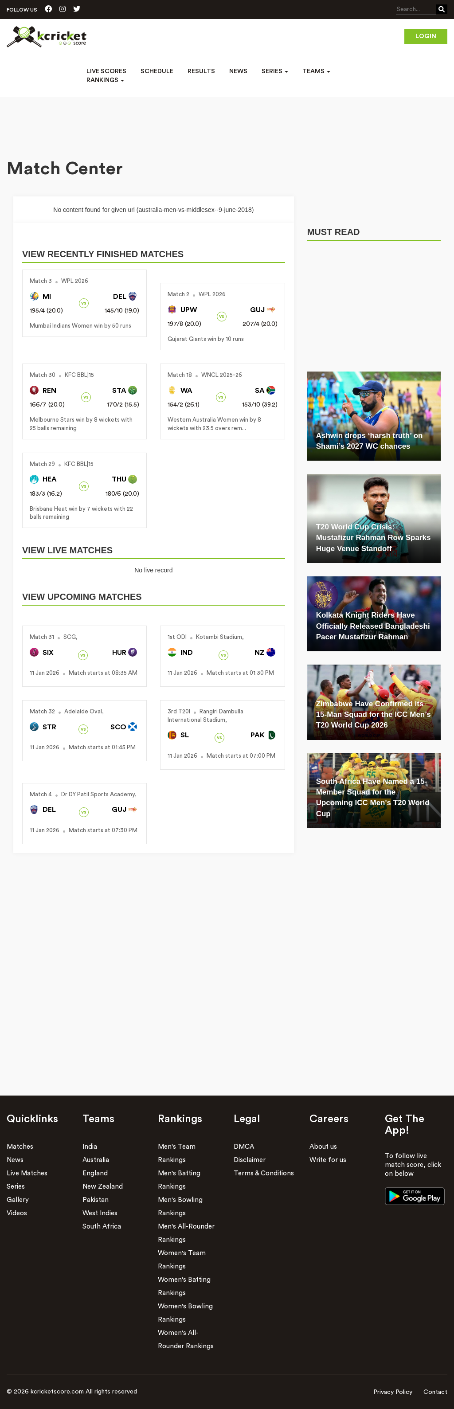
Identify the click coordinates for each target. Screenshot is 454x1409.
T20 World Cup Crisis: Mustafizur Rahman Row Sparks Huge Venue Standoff (373, 538)
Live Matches (27, 1173)
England (95, 1173)
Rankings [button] (105, 80)
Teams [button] (316, 71)
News (238, 71)
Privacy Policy (392, 1392)
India (89, 1146)
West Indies (99, 1213)
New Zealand (102, 1186)
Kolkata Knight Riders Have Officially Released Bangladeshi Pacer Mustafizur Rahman (373, 626)
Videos (17, 1213)
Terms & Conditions (264, 1173)
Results (201, 71)
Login (425, 36)
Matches (20, 1146)
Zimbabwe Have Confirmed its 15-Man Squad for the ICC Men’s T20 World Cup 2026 (373, 715)
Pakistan (95, 1200)
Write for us (327, 1160)
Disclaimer (250, 1160)
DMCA (244, 1146)
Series (16, 1186)
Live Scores (106, 71)
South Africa (101, 1226)
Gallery (18, 1200)
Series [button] (275, 71)
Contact (435, 1392)
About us (323, 1146)
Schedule (157, 71)
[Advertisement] (227, 121)
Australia (95, 1160)
